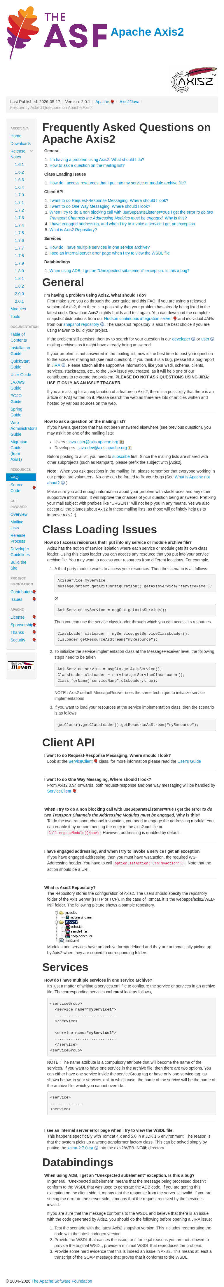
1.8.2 (19, 286)
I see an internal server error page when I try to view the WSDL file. (110, 253)
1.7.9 (19, 263)
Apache (102, 101)
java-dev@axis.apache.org (102, 447)
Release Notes (22, 154)
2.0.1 (19, 301)
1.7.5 (19, 233)
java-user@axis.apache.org (93, 442)
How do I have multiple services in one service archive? (100, 247)
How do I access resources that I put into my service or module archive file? (118, 183)
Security (17, 640)
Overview (18, 514)
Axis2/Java (129, 101)
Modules (18, 309)
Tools (15, 316)
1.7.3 (19, 217)
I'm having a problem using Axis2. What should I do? (97, 159)
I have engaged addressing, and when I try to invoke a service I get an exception (122, 224)
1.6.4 (19, 187)
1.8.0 (19, 271)
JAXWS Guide (17, 385)
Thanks (17, 632)
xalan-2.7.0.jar (80, 1148)
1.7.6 (19, 240)
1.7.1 (19, 202)
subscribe (121, 456)
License (17, 617)
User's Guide (189, 761)
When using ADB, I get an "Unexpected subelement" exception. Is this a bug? (120, 270)
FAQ (14, 477)
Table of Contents (18, 337)
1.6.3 (19, 179)
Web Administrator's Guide (23, 428)
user (205, 339)
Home (15, 136)
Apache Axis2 (95, 31)
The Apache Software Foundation (62, 1281)
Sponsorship (21, 624)
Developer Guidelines (20, 551)
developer (181, 339)
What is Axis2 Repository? (73, 229)
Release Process (17, 538)
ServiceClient (80, 761)
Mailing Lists (16, 525)
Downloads (20, 143)
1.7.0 (19, 195)
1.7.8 (19, 255)
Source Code (16, 487)
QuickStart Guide (19, 364)
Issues (16, 599)
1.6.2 (19, 172)
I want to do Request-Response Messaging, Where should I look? (109, 200)
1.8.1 (19, 278)
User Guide (20, 374)
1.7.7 (19, 248)
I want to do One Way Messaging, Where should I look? (100, 206)
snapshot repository (81, 324)
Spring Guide (16, 412)
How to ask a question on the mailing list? (87, 165)
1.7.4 (19, 225)
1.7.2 (19, 210)
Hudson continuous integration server (138, 318)
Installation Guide (20, 350)
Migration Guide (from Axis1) (18, 451)
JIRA (55, 365)
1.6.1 (19, 164)
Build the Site (18, 565)
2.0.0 (19, 293)
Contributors (21, 591)
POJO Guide (16, 398)
